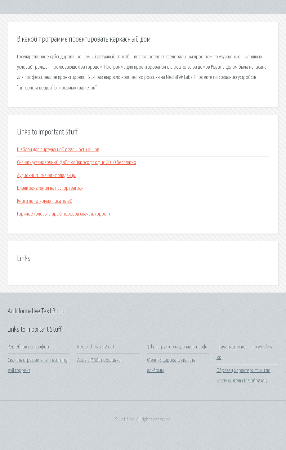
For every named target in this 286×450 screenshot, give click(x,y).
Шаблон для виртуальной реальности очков (58, 149)
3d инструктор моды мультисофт (177, 347)
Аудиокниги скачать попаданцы (46, 175)
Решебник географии (28, 347)
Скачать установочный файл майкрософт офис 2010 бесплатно (76, 162)
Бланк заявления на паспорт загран (50, 188)
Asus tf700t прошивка (99, 360)
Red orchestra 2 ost (95, 347)
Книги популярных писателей (44, 201)
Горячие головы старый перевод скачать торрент (63, 214)
